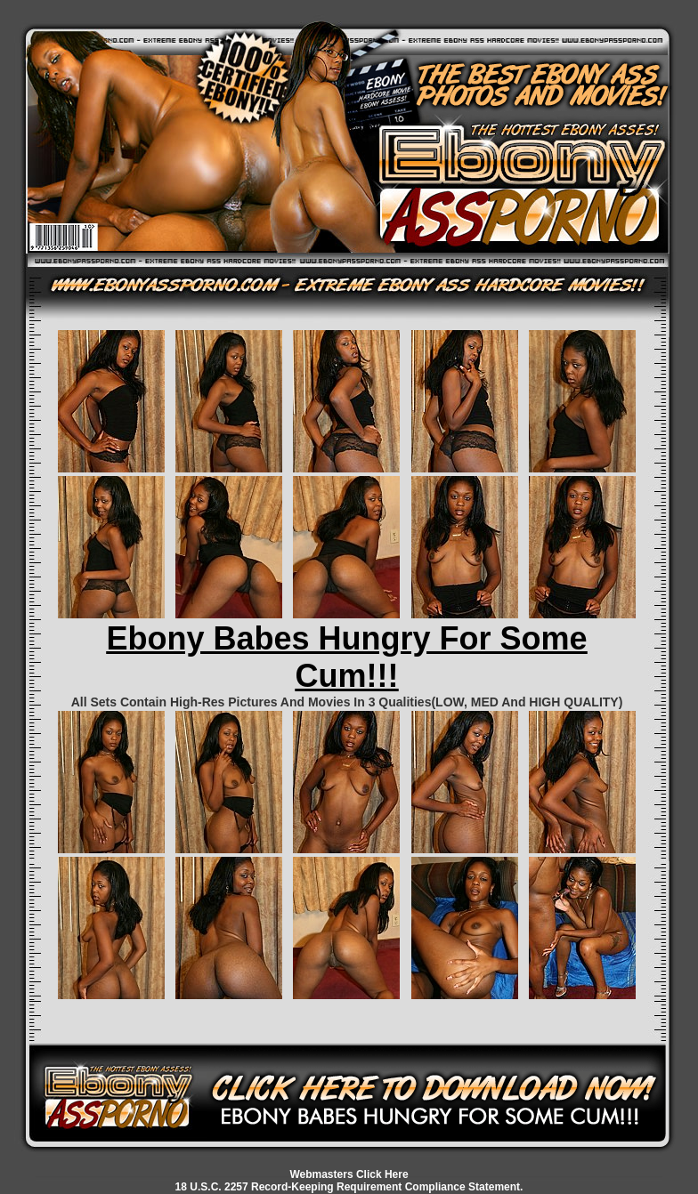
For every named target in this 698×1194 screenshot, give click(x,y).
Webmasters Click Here (348, 1174)
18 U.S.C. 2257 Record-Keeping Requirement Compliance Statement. (349, 1187)
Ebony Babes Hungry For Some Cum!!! (346, 657)
